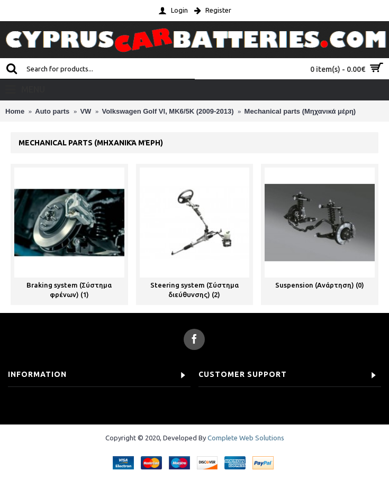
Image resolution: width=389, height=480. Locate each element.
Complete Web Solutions (245, 437)
